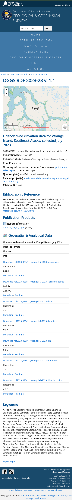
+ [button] (6, 89)
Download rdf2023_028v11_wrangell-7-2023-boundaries (31, 262)
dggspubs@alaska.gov (60, 486)
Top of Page (9, 461)
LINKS (36, 63)
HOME (36, 34)
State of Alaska (15, 490)
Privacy (17, 478)
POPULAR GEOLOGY (36, 40)
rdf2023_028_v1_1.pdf (14, 227)
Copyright (26, 478)
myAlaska (28, 490)
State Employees (54, 490)
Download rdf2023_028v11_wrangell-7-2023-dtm (27, 340)
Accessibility (7, 478)
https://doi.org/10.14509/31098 (18, 210)
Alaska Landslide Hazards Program (41, 178)
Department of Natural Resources (32, 11)
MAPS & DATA (36, 46)
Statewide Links (62, 5)
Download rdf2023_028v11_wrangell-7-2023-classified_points (33, 281)
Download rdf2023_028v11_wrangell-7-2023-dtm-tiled (30, 360)
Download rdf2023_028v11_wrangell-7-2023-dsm (27, 301)
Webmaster (41, 498)
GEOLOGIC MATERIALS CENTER (36, 57)
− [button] (6, 94)
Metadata (8, 275)
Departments (40, 490)
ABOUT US (36, 69)
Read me (19, 275)
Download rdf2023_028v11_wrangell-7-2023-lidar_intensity (32, 380)
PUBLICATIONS (36, 51)
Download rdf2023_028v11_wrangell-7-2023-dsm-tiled (30, 321)
